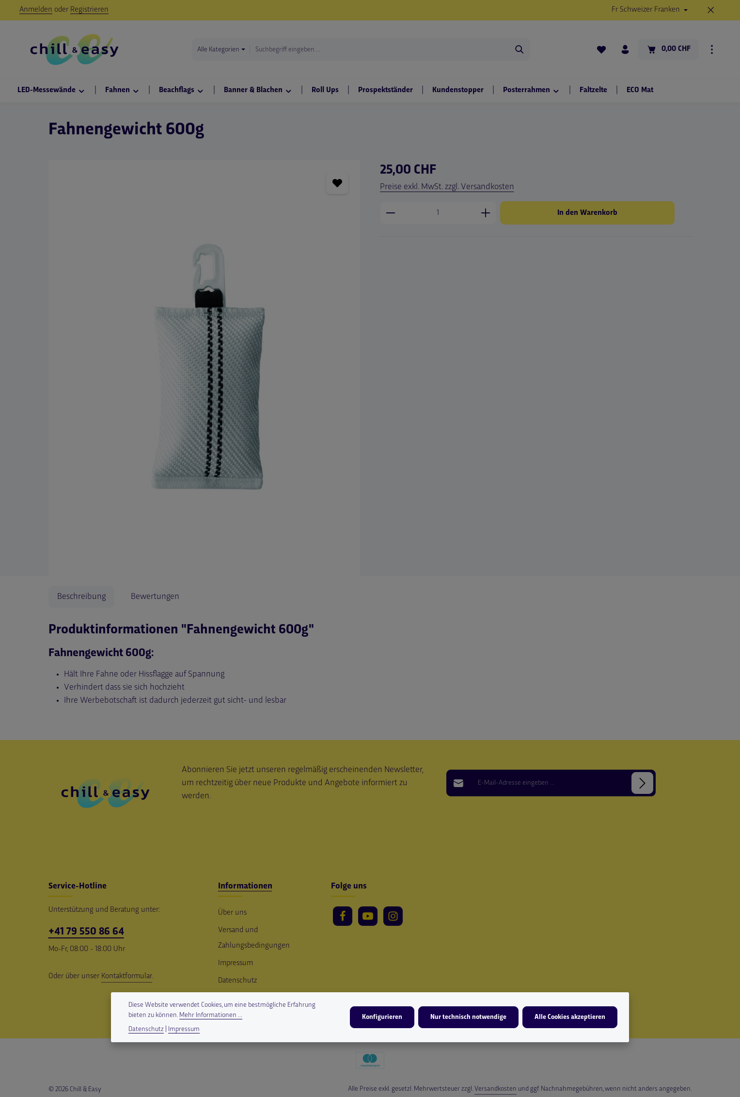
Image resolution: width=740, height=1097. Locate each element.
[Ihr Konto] (625, 50)
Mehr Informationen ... (210, 1015)
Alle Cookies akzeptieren (570, 1017)
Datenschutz (237, 980)
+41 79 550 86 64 (86, 932)
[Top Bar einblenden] (712, 50)
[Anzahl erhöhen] (485, 213)
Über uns (232, 913)
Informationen (245, 886)
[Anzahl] (438, 213)
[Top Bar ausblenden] (711, 10)
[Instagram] (393, 916)
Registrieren (89, 10)
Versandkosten (495, 1089)
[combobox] (379, 49)
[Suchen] (519, 49)
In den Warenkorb (587, 213)
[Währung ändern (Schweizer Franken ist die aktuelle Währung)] (649, 10)
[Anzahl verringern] (390, 213)
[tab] (81, 597)
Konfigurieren (382, 1017)
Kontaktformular (126, 976)
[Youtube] (368, 916)
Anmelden (35, 10)
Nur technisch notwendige (468, 1017)
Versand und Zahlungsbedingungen (254, 938)
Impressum (235, 963)
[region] (204, 368)
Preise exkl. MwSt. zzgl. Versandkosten (447, 187)
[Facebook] (342, 916)
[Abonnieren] (642, 783)
